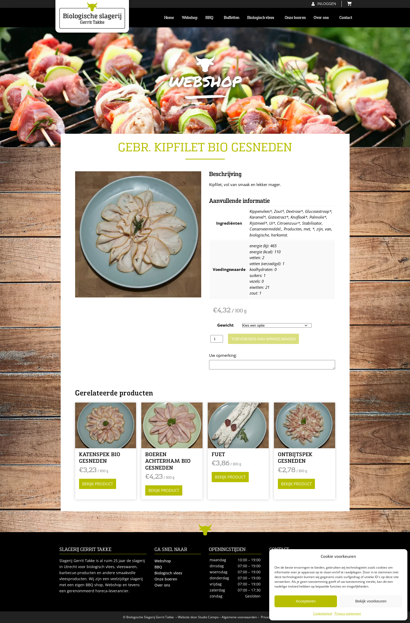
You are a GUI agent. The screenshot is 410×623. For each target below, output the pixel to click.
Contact (345, 17)
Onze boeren (295, 17)
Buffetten (231, 17)
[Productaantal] (216, 339)
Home (169, 17)
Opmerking (219, 355)
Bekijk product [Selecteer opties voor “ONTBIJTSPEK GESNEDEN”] (296, 483)
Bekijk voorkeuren (370, 601)
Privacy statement (348, 613)
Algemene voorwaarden (239, 617)
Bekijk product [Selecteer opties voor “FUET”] (230, 477)
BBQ (210, 17)
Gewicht (225, 325)
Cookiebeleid (322, 613)
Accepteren (306, 601)
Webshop (190, 17)
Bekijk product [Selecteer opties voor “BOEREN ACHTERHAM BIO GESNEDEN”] (163, 490)
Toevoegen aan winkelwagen (263, 339)
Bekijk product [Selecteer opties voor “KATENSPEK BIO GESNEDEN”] (97, 483)
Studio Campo (208, 617)
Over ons (322, 17)
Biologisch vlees (262, 17)
